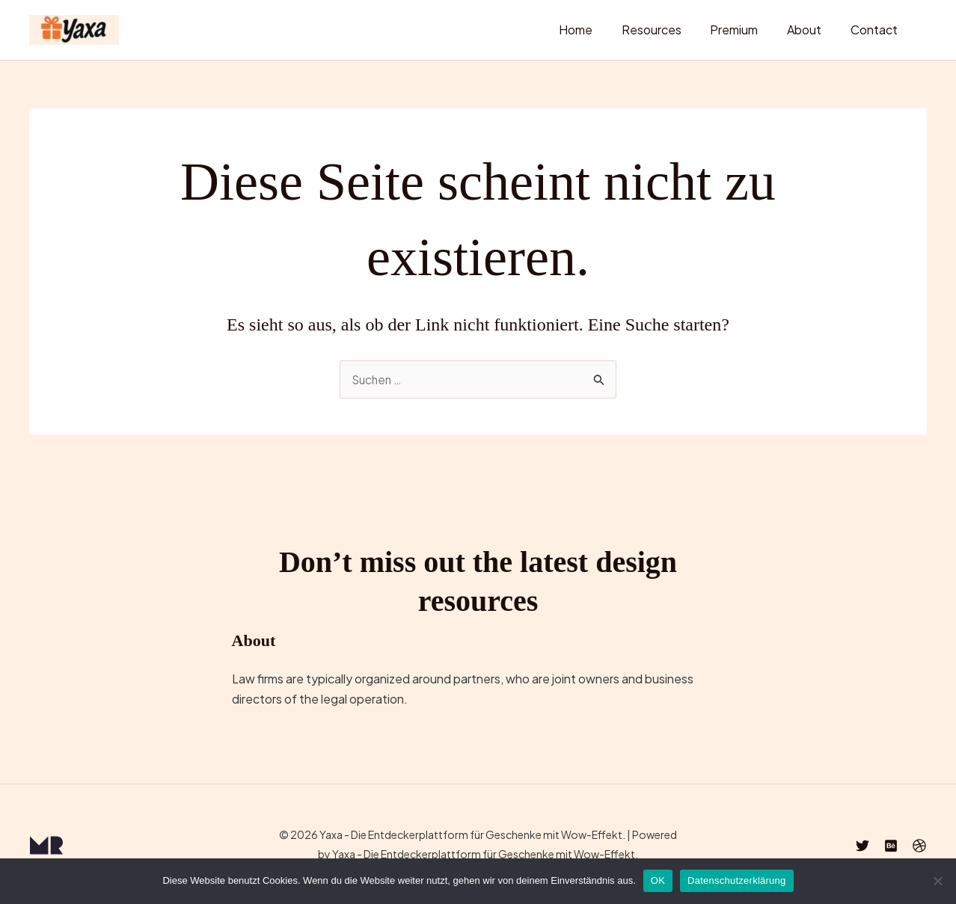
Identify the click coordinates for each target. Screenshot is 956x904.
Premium (746, 29)
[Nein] (937, 880)
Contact (876, 29)
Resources (669, 29)
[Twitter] (862, 845)
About (811, 29)
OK (658, 880)
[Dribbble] (919, 845)
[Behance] (891, 845)
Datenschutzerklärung (736, 880)
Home (598, 29)
